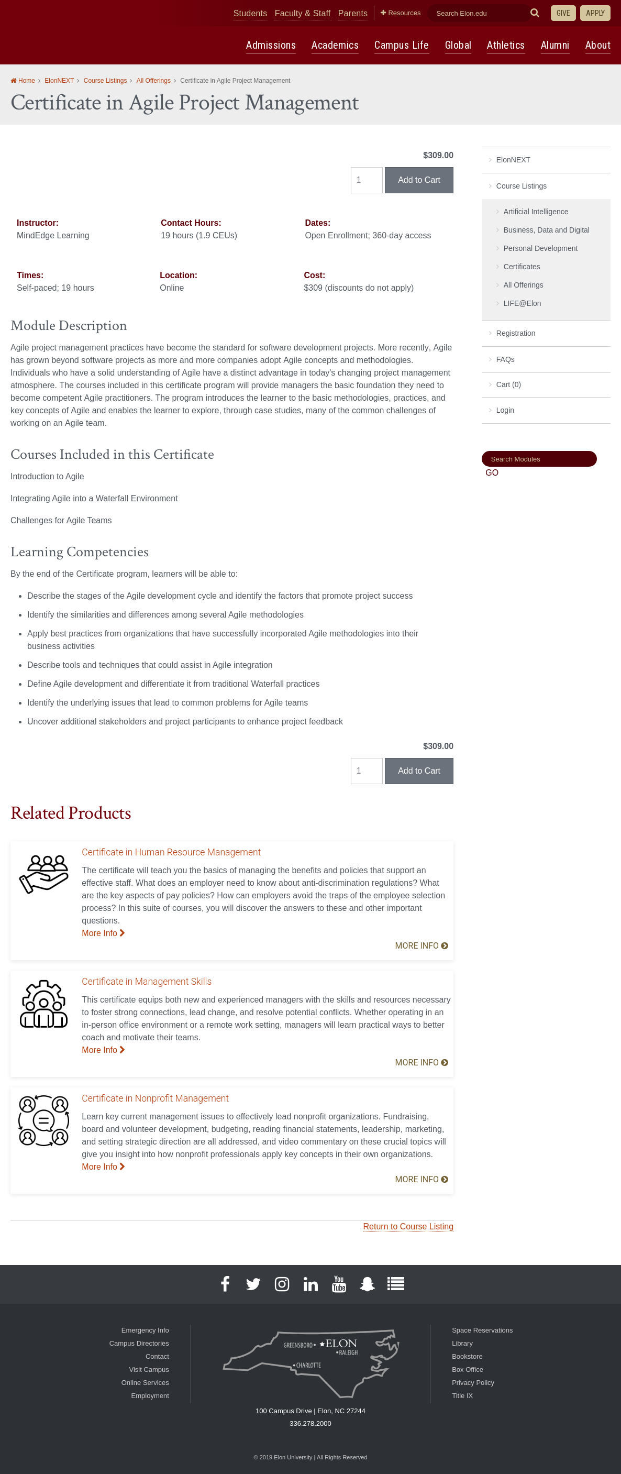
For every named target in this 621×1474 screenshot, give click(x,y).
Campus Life (404, 45)
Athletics (507, 45)
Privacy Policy (473, 1383)
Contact (157, 1356)
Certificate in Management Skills (147, 982)
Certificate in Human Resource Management (171, 853)
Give (563, 13)
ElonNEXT (59, 81)
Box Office (467, 1369)
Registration (516, 333)
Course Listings (105, 81)
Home (26, 81)
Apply (595, 13)
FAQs (505, 360)
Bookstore (467, 1356)
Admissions (275, 45)
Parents (380, 13)
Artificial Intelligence (536, 212)
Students (293, 13)
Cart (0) (508, 385)
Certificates (522, 267)
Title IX (462, 1396)
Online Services (145, 1383)
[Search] (539, 459)
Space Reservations (482, 1330)
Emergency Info (145, 1330)
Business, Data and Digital (547, 230)
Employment (150, 1396)
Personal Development (541, 249)
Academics (339, 45)
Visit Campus (149, 1369)
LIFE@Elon (522, 304)
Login (505, 410)
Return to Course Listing (408, 1227)
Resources (425, 13)
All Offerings (154, 81)
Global (460, 45)
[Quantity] (367, 181)
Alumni (556, 45)
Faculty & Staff (337, 13)
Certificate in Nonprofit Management (155, 1099)
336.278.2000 (310, 1423)
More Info (103, 933)
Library (462, 1343)
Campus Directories (139, 1343)
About (598, 45)
